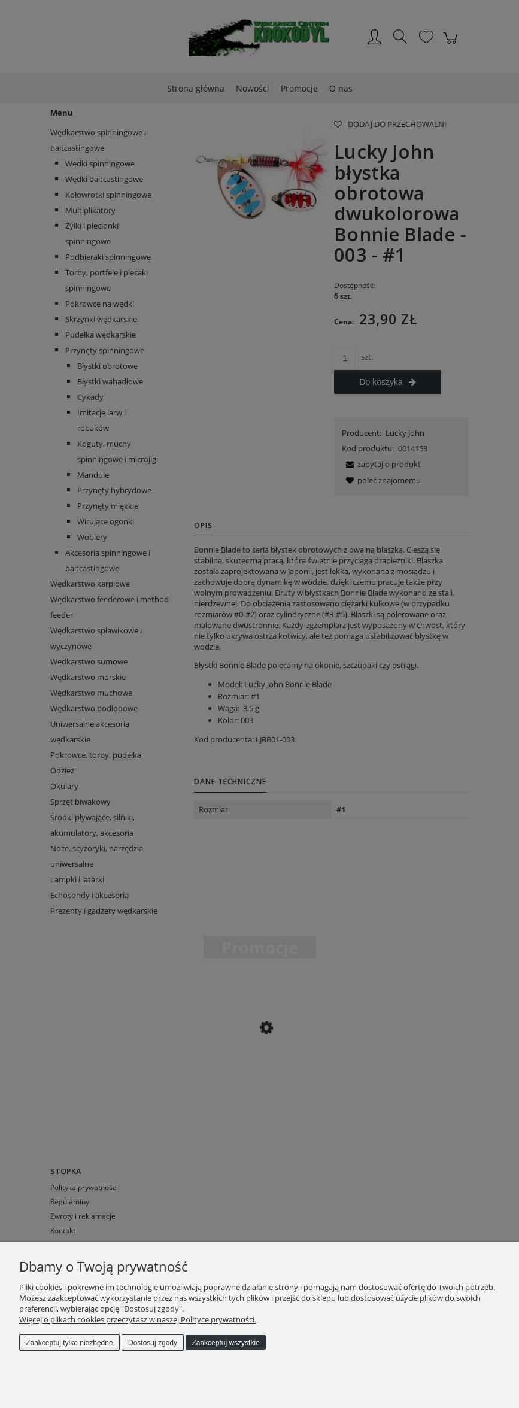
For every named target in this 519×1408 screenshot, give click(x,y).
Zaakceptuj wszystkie (225, 1343)
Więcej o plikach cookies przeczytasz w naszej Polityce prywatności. (137, 1319)
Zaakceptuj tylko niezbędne (69, 1343)
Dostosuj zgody (152, 1343)
